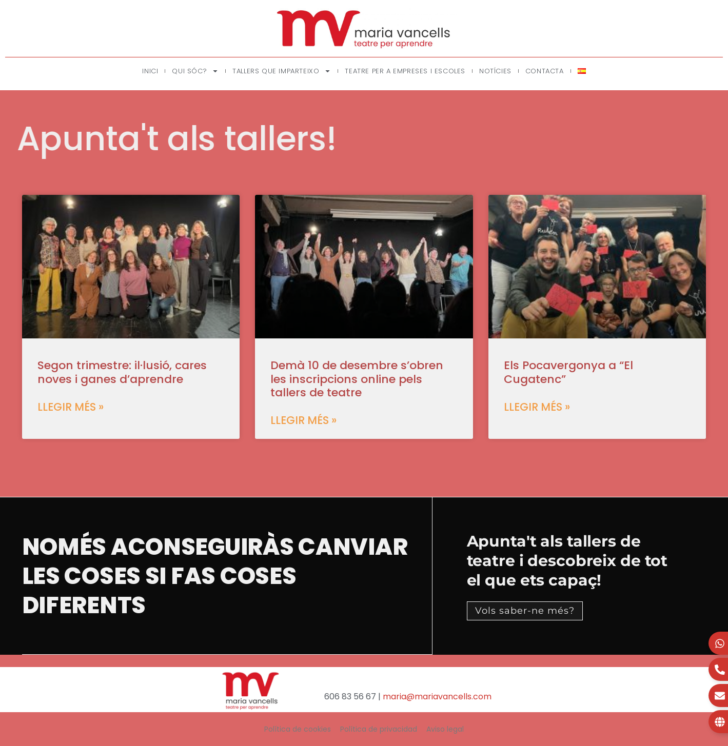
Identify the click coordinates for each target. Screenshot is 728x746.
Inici (150, 71)
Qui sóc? (195, 71)
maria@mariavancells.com (437, 696)
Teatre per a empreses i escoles (405, 71)
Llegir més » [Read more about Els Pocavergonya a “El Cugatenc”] (537, 406)
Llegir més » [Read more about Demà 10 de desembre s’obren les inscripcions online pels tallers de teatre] (303, 420)
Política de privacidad (378, 729)
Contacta (544, 71)
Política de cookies (297, 729)
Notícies (495, 71)
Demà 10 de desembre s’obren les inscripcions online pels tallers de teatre (356, 378)
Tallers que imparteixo (281, 71)
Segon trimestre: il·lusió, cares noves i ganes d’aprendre (122, 372)
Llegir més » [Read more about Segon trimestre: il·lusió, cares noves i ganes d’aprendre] (70, 406)
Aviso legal (445, 729)
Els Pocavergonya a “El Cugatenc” (568, 372)
